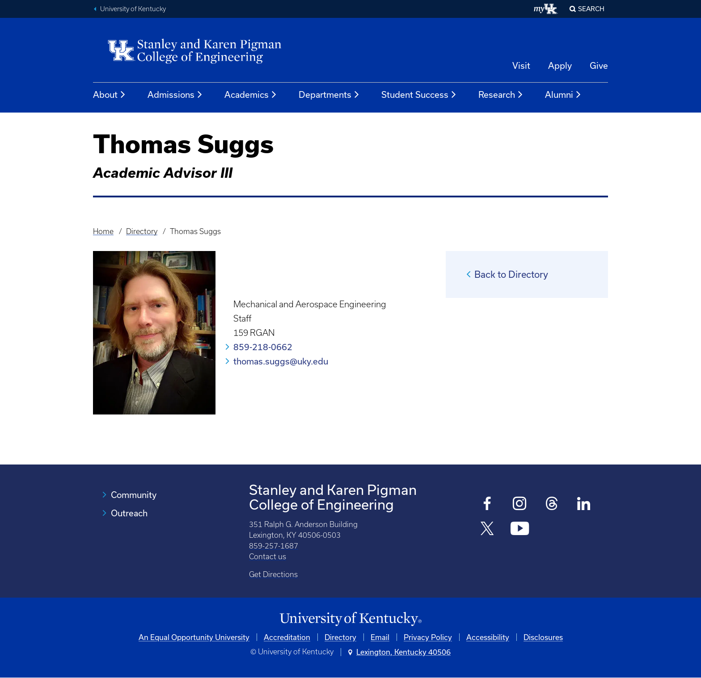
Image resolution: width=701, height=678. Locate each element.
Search (591, 9)
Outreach (129, 513)
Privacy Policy (428, 637)
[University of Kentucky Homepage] (350, 619)
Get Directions (273, 574)
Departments (329, 94)
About (109, 94)
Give (599, 65)
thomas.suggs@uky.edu (280, 361)
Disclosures (543, 637)
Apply (560, 65)
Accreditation (287, 637)
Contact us (267, 556)
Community (133, 495)
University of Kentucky (133, 9)
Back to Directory (511, 274)
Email (380, 637)
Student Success (419, 94)
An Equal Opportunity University (194, 637)
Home (103, 231)
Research (501, 94)
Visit (521, 65)
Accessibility (487, 637)
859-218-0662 (262, 347)
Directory (141, 231)
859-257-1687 (273, 546)
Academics (250, 94)
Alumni (563, 94)
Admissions (175, 94)
